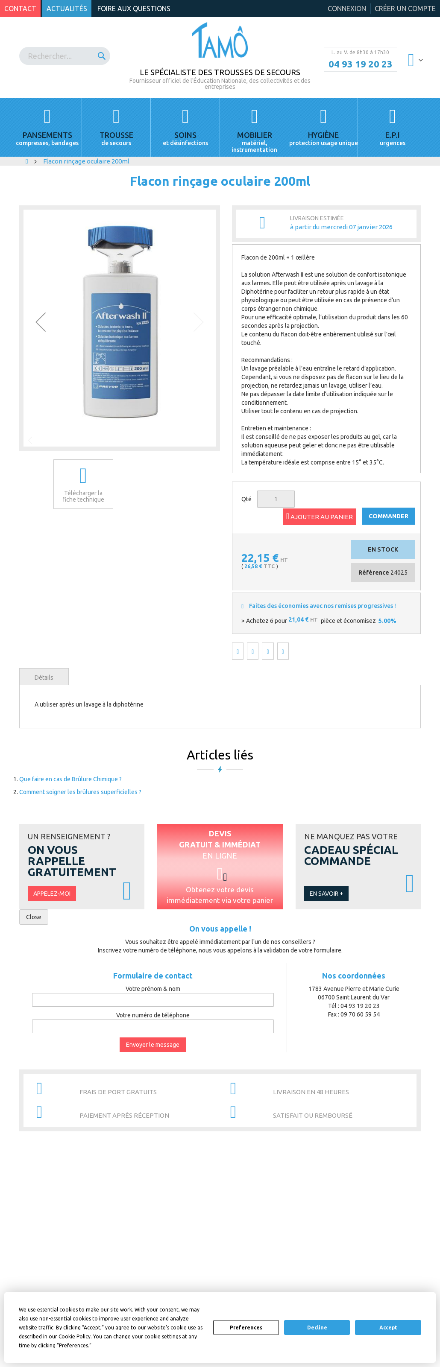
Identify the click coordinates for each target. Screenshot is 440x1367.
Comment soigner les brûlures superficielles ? (80, 792)
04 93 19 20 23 (361, 64)
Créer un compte (405, 8)
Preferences (246, 1327)
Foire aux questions (133, 8)
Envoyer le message (152, 1044)
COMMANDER (388, 516)
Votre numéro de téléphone (153, 1015)
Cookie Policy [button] (75, 1336)
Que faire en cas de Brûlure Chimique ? (70, 779)
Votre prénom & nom (153, 988)
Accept (388, 1327)
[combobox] (64, 56)
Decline (317, 1327)
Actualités (67, 8)
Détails (44, 677)
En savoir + (326, 893)
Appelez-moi (51, 893)
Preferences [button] (73, 1345)
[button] (40, 322)
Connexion (347, 8)
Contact (20, 8)
